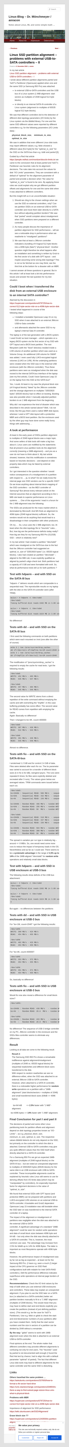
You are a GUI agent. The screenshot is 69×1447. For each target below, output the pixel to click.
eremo (32, 66)
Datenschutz (49, 41)
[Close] (63, 1422)
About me (22, 41)
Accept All (54, 1438)
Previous (13, 48)
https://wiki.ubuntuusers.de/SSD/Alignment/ (29, 1411)
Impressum (35, 41)
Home (12, 41)
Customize (25, 1438)
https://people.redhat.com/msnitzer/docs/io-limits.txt (32, 159)
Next (57, 48)
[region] (40, 1432)
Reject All (40, 1438)
